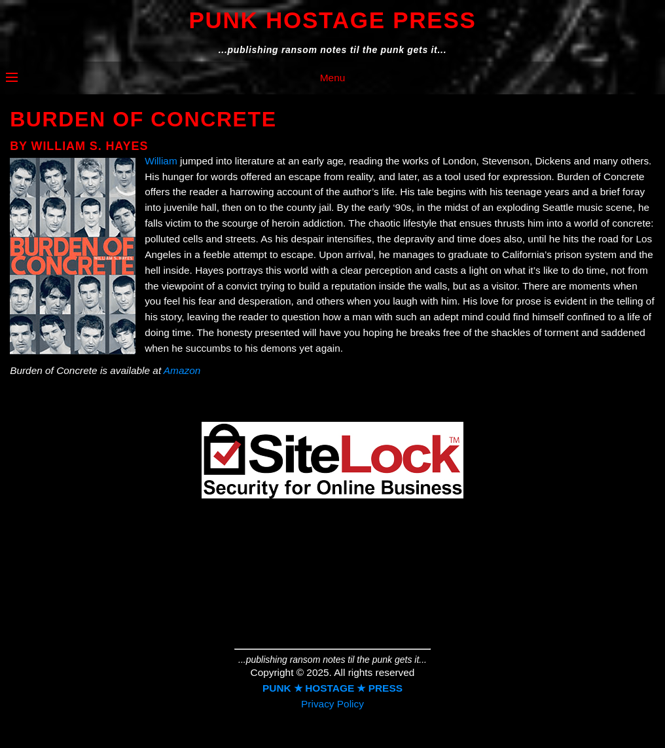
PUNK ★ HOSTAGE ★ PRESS (332, 688)
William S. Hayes (90, 146)
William (161, 160)
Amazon (182, 370)
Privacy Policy (332, 703)
